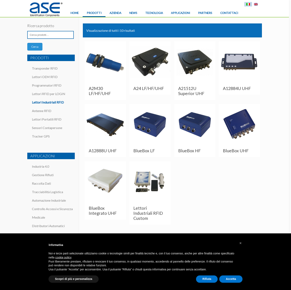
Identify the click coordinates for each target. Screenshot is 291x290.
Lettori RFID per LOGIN (48, 94)
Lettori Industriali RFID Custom (148, 213)
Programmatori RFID (46, 85)
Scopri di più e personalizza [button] (73, 278)
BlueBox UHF (236, 150)
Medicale (38, 217)
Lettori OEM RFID (45, 77)
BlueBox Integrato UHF (103, 210)
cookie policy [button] (63, 257)
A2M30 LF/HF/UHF (100, 91)
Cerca (34, 46)
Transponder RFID (45, 68)
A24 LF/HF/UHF (148, 88)
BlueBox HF (189, 150)
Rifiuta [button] (206, 278)
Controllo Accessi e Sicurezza (52, 209)
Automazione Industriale (49, 200)
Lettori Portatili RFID (46, 119)
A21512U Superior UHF (191, 91)
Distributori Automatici (48, 226)
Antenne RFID (41, 111)
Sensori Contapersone (47, 128)
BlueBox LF (144, 150)
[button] (240, 243)
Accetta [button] (231, 278)
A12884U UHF (237, 88)
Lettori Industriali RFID (48, 102)
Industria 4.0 (40, 166)
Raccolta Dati (41, 183)
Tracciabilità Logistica (47, 192)
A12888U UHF (103, 150)
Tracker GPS (41, 136)
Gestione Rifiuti (43, 175)
